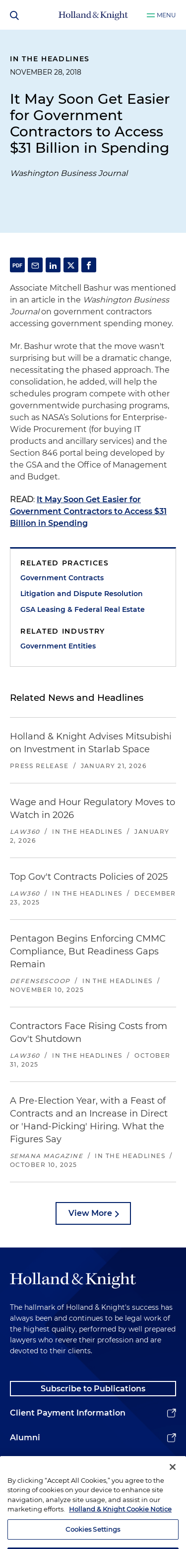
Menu (166, 15)
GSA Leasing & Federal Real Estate (82, 609)
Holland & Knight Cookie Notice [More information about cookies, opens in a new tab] (120, 1520)
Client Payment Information (67, 1413)
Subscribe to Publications (93, 1388)
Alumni (25, 1437)
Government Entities (58, 646)
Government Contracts (62, 577)
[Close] (173, 1478)
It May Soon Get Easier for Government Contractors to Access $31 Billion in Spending (88, 511)
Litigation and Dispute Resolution (81, 593)
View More (90, 1213)
